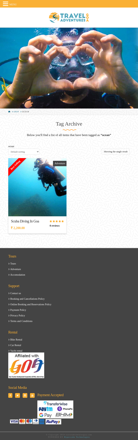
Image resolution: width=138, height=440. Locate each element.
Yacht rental (15, 350)
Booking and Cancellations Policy (26, 299)
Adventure (59, 163)
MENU (13, 4)
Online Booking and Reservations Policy (29, 304)
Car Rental (14, 345)
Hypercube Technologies (77, 437)
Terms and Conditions (20, 321)
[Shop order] (23, 152)
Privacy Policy (16, 315)
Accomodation (16, 274)
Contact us (14, 293)
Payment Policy (17, 310)
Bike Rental (15, 339)
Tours (12, 263)
